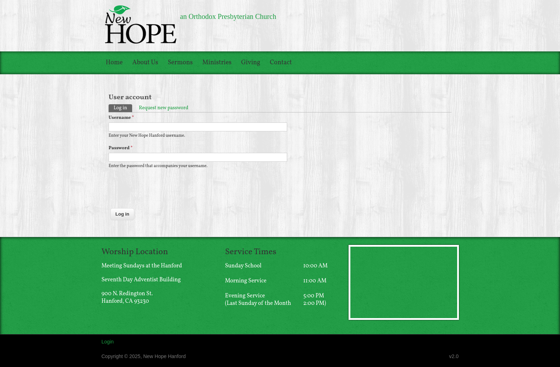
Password (120, 148)
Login (107, 342)
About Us (145, 62)
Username (121, 118)
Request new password (164, 108)
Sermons (180, 62)
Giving (250, 62)
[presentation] (163, 192)
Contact (281, 62)
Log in (123, 107)
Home (114, 62)
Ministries (217, 62)
